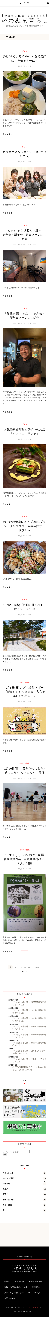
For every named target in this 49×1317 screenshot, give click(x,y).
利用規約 (36, 1287)
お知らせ (6, 1184)
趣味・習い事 (8, 1200)
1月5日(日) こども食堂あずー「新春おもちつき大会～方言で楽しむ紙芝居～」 (24, 692)
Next (37, 967)
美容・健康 (7, 1205)
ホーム (7, 1281)
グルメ (24, 51)
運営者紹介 (19, 1281)
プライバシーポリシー (14, 1293)
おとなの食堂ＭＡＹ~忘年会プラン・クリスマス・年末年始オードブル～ (24, 526)
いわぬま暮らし (33, 1307)
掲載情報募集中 (35, 1281)
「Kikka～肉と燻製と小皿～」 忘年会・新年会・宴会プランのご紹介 (25, 235)
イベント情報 (24, 682)
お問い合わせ (10, 1298)
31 (29, 967)
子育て (5, 1194)
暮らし (24, 147)
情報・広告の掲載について (16, 1287)
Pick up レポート (10, 1173)
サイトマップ (34, 1293)
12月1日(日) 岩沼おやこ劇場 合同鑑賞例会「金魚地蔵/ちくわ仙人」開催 (25, 859)
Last (24, 972)
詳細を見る (7, 134)
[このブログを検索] (16, 1151)
